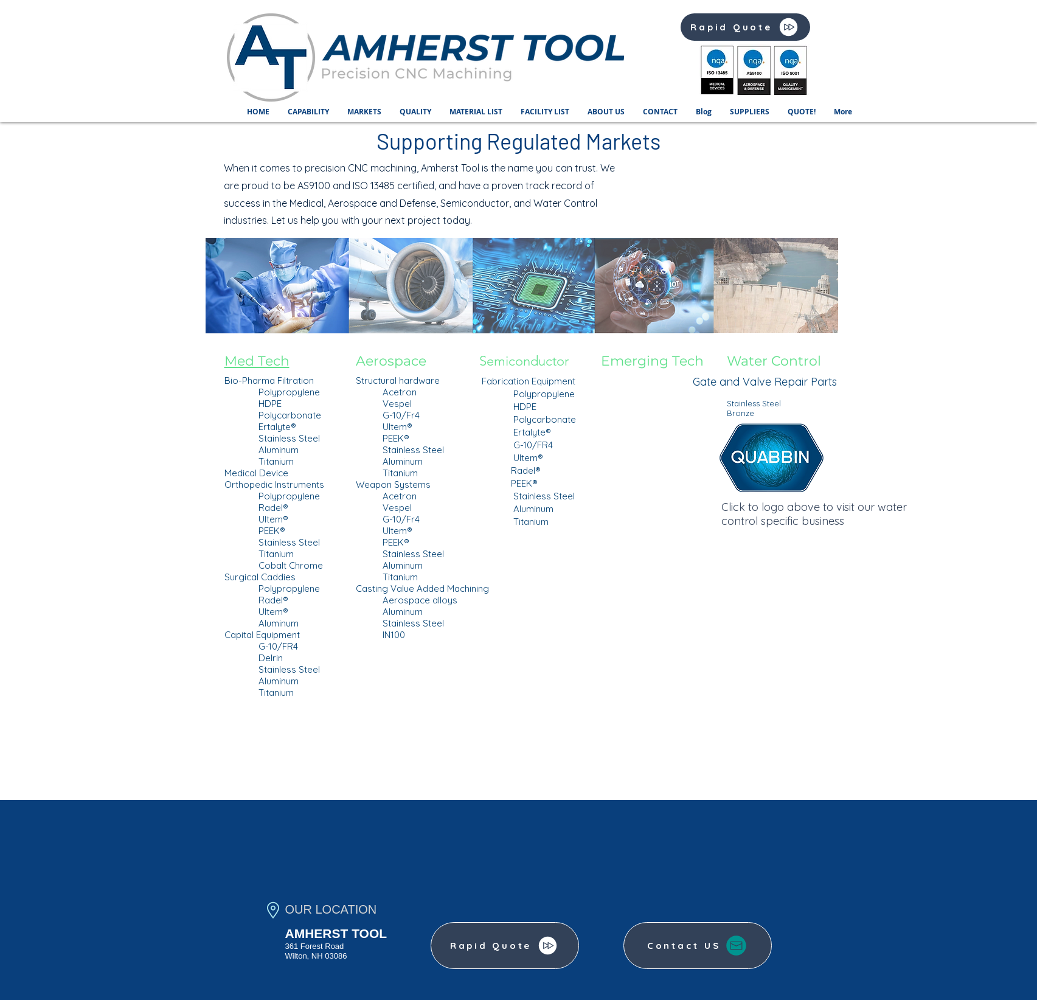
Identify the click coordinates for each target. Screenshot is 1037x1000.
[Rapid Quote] (745, 27)
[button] (308, 112)
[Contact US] (697, 945)
